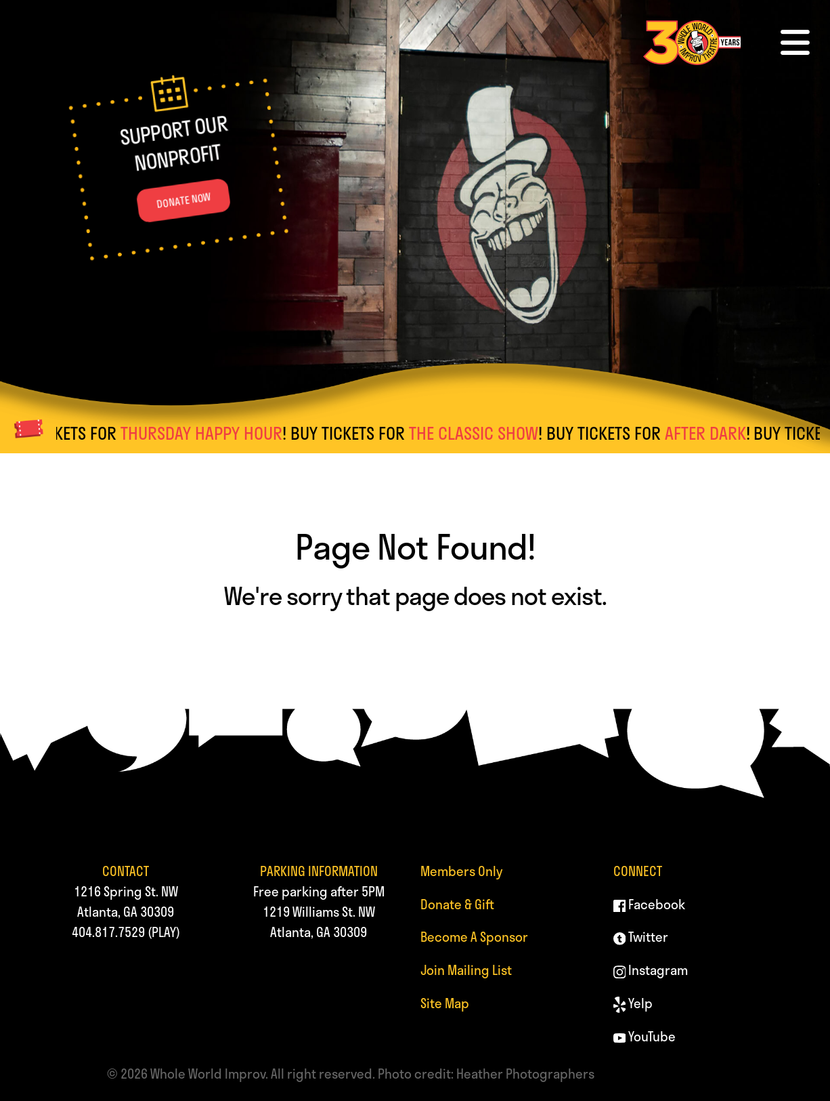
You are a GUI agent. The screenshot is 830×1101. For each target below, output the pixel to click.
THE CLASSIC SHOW (481, 433)
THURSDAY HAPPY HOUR (209, 433)
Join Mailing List (466, 970)
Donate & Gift (457, 904)
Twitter (641, 937)
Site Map (444, 1003)
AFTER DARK (712, 433)
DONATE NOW (183, 201)
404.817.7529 (108, 932)
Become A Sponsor (474, 937)
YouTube (644, 1036)
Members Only (461, 871)
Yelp (633, 1003)
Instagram (651, 970)
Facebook (649, 904)
